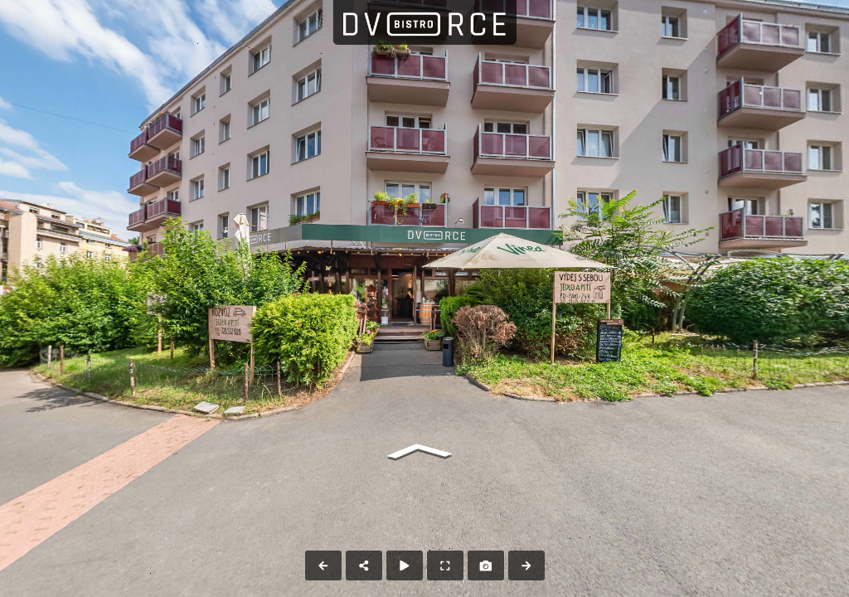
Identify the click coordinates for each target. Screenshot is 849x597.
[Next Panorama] (526, 565)
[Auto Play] (404, 565)
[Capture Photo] (486, 565)
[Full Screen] (445, 565)
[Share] (364, 565)
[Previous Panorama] (323, 565)
